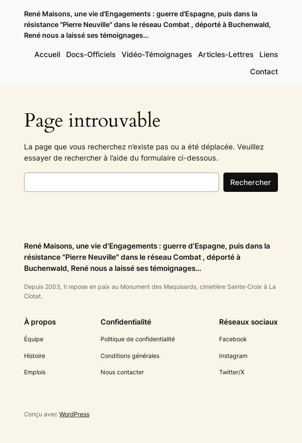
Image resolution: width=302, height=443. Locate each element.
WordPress (74, 414)
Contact (264, 71)
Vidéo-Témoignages (157, 54)
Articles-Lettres (225, 54)
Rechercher (250, 182)
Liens (268, 54)
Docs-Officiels (91, 54)
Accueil (47, 54)
